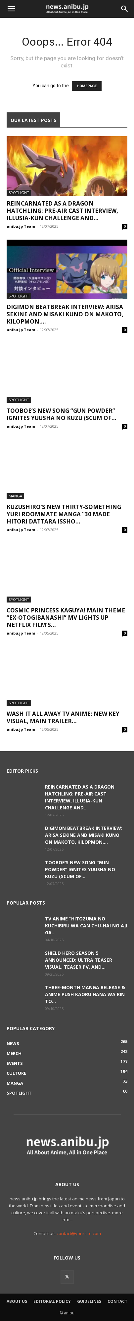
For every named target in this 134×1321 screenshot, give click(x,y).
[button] (11, 9)
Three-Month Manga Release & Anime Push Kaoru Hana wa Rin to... (85, 994)
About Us (17, 1301)
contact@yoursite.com (79, 1233)
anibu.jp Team (21, 226)
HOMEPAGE (87, 86)
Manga (15, 495)
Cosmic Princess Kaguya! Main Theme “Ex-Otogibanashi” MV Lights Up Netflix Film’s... (66, 617)
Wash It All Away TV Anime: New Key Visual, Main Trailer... (63, 717)
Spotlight (19, 192)
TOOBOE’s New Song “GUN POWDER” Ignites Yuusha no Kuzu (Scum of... (61, 414)
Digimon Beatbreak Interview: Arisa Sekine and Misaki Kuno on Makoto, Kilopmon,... (65, 314)
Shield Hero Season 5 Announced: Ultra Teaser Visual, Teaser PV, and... (78, 960)
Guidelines (89, 1301)
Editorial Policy (52, 1301)
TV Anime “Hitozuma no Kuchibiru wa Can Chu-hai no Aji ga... (86, 925)
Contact (117, 1301)
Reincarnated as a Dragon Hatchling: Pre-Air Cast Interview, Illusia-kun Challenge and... (62, 211)
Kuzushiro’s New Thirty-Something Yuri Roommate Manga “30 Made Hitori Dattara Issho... (64, 514)
